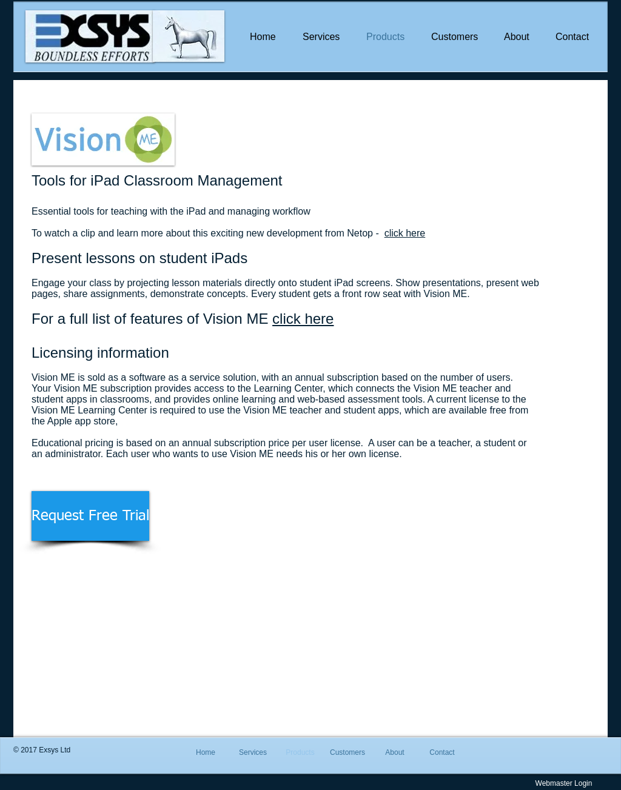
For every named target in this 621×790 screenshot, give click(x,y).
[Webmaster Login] (564, 783)
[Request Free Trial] (90, 516)
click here (405, 233)
